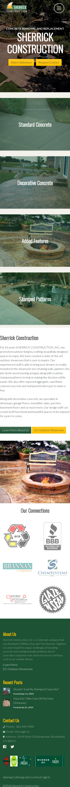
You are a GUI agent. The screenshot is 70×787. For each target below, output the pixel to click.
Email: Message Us (16, 731)
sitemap (8, 777)
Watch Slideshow (21, 62)
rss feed (36, 777)
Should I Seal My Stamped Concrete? (36, 689)
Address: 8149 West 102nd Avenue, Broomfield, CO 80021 (34, 738)
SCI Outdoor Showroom (49, 430)
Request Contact (48, 62)
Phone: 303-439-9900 (18, 726)
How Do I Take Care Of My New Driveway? (33, 700)
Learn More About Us (15, 430)
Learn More (10, 664)
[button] (5, 472)
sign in (46, 777)
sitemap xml (22, 777)
